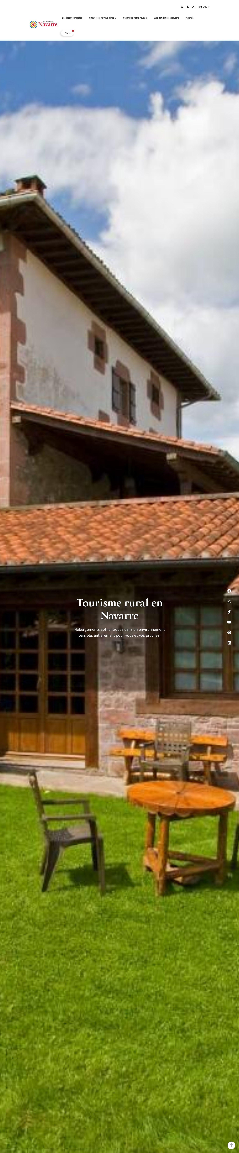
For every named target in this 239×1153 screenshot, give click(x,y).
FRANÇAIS (203, 6)
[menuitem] (72, 17)
